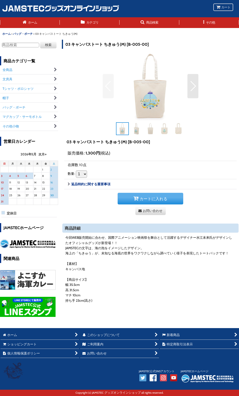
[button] (149, 23)
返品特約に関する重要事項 (89, 184)
